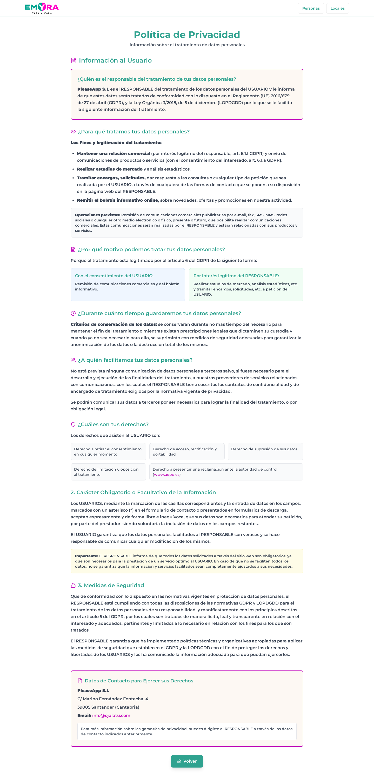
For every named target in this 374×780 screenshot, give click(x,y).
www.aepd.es (166, 474)
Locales (338, 8)
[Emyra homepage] (42, 8)
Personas (311, 8)
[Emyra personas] (311, 8)
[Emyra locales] (337, 8)
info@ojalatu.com (111, 715)
